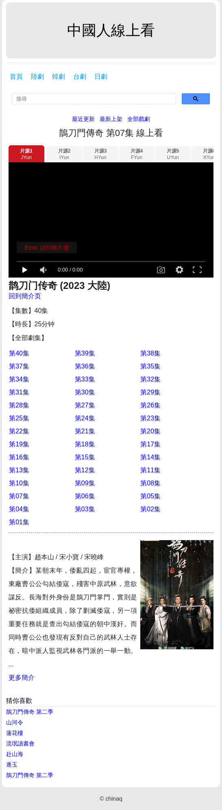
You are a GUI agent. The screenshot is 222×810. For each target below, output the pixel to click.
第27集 (85, 405)
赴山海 (14, 754)
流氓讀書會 (20, 743)
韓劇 (58, 76)
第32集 (150, 379)
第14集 (150, 457)
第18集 (85, 444)
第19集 (19, 444)
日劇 (100, 76)
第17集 (150, 444)
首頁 (16, 76)
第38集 (150, 353)
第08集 (150, 483)
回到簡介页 (25, 296)
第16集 (19, 457)
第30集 (85, 392)
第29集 (150, 392)
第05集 (150, 496)
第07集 (19, 496)
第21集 (85, 431)
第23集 (150, 418)
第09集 (85, 483)
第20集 (150, 431)
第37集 (19, 366)
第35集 (150, 366)
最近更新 (83, 119)
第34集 (19, 379)
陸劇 (37, 76)
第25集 (19, 418)
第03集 (85, 509)
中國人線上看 (111, 30)
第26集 (150, 405)
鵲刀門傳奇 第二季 (29, 712)
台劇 (79, 76)
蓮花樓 (14, 733)
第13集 (19, 470)
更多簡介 (22, 677)
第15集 (85, 457)
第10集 (19, 483)
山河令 (14, 722)
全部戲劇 (138, 119)
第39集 (85, 353)
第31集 (19, 392)
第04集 (19, 509)
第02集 (150, 509)
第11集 (150, 470)
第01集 (19, 522)
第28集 (19, 405)
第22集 (19, 431)
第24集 (85, 418)
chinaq (113, 798)
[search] (94, 98)
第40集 (19, 353)
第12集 (85, 470)
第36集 (85, 366)
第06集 (85, 496)
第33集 (85, 379)
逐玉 (11, 764)
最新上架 (111, 119)
